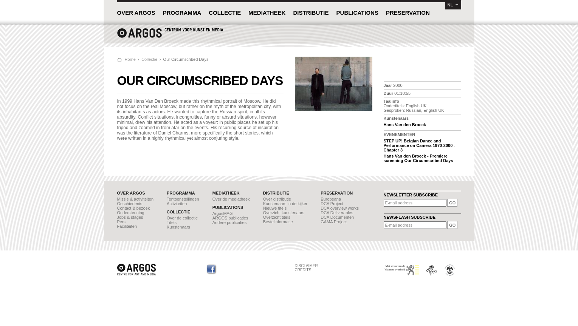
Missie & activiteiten (135, 199)
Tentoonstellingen (183, 199)
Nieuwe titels (275, 208)
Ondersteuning (130, 212)
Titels (172, 222)
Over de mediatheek (231, 199)
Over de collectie (182, 218)
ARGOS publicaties (230, 218)
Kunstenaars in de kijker (285, 203)
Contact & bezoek (133, 208)
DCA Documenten (337, 217)
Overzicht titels (276, 217)
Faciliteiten (127, 226)
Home (130, 59)
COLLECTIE (225, 12)
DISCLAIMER (306, 266)
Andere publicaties (229, 222)
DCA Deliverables (337, 212)
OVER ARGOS (136, 12)
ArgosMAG (222, 213)
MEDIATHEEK (266, 12)
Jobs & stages (130, 217)
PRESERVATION (408, 12)
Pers (121, 221)
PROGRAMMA (182, 12)
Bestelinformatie (278, 221)
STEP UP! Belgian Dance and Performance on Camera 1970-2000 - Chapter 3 (420, 145)
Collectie (149, 59)
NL (450, 5)
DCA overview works (340, 208)
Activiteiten (177, 203)
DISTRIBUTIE (311, 12)
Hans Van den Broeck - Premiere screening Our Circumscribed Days (418, 158)
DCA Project (332, 203)
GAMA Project (334, 221)
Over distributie (277, 199)
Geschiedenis (130, 203)
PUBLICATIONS (357, 12)
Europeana (331, 199)
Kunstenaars (178, 227)
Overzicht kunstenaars (283, 212)
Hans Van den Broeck (405, 124)
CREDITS (303, 270)
